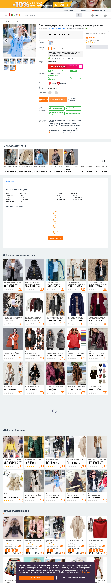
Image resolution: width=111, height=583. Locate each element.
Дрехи (9, 21)
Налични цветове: (41, 41)
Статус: (41, 62)
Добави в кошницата (57, 100)
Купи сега (43, 100)
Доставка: (42, 73)
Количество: (42, 92)
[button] (5, 14)
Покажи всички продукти (11, 364)
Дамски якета (26, 21)
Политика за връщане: (42, 121)
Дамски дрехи (16, 21)
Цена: (41, 35)
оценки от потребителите (56, 28)
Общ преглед (10, 182)
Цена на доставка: (42, 87)
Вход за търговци (68, 10)
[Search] (50, 15)
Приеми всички (36, 578)
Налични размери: (41, 48)
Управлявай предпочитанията (74, 578)
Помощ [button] (84, 10)
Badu (4, 21)
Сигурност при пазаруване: (42, 108)
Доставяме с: (42, 82)
